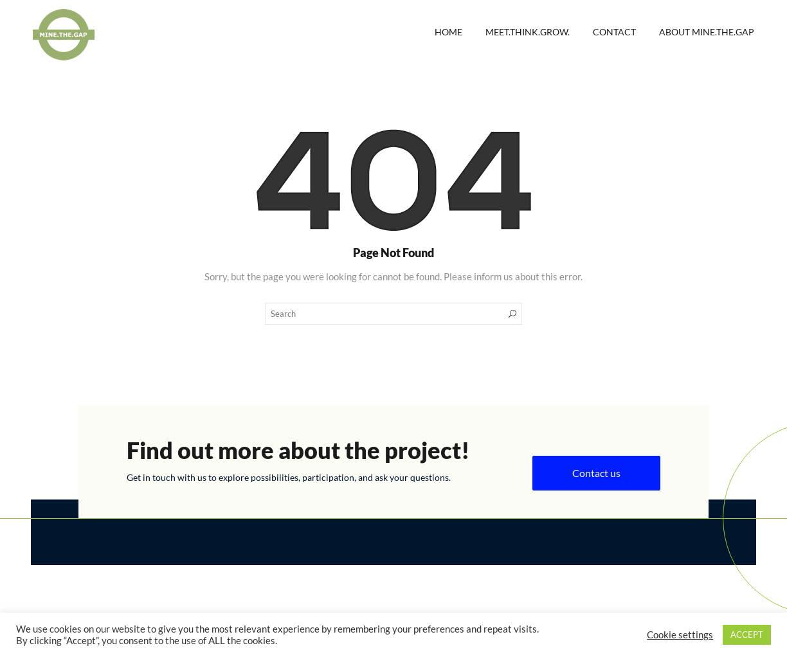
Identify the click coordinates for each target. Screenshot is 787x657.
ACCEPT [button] (746, 634)
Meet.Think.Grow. (527, 31)
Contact (614, 31)
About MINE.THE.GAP (706, 31)
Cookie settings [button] (680, 634)
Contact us (596, 473)
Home (448, 31)
